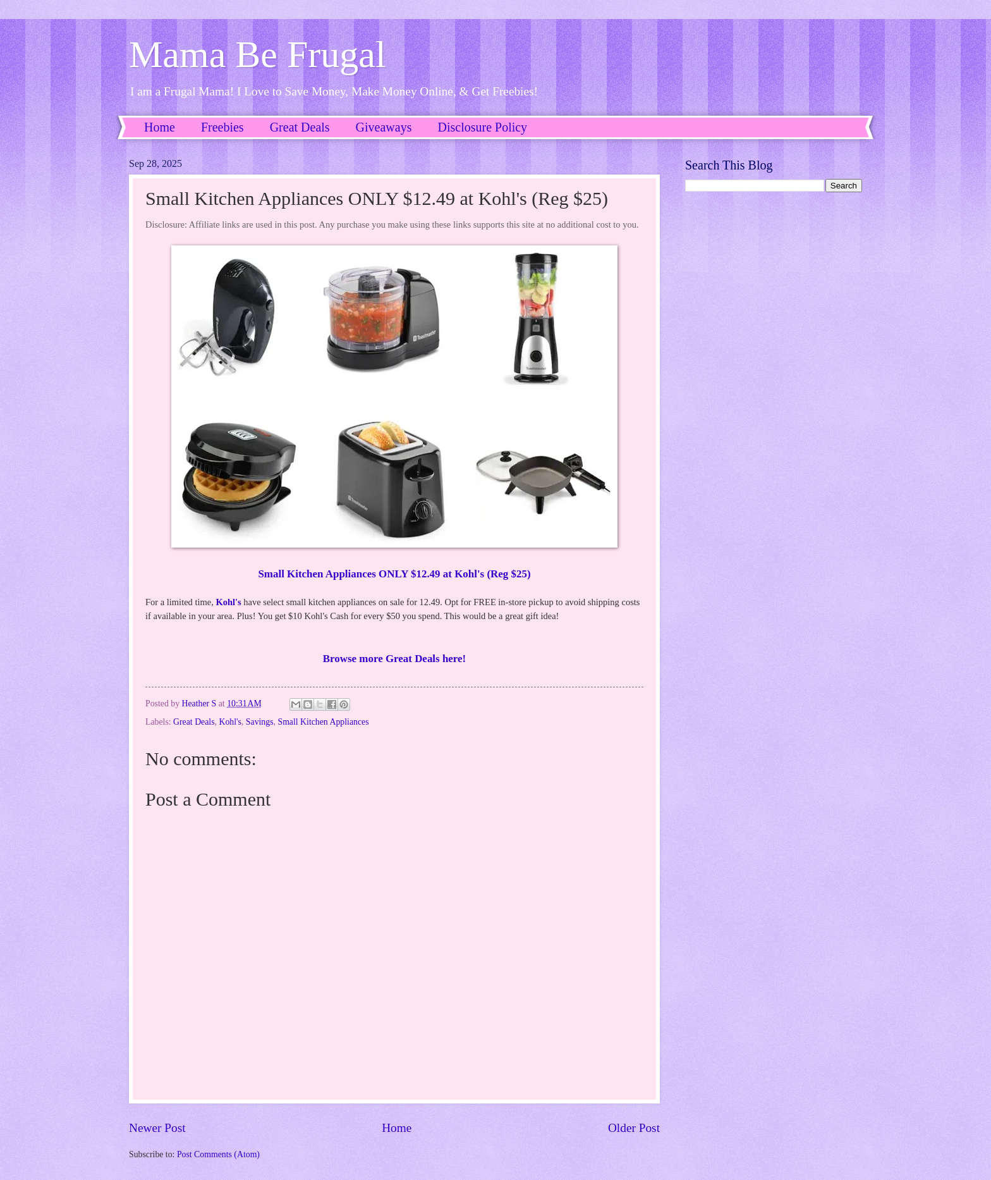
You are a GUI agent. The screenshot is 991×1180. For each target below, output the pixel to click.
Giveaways (384, 127)
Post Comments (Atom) (218, 1154)
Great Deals (300, 127)
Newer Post (157, 1127)
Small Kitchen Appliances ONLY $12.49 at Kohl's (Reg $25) (394, 574)
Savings (260, 722)
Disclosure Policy (482, 127)
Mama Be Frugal (257, 54)
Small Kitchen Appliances (322, 722)
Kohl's (228, 602)
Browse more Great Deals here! (394, 659)
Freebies (222, 127)
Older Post (634, 1127)
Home (159, 127)
